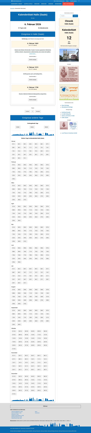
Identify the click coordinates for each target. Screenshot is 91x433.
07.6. (47, 248)
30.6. (19, 262)
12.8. (36, 293)
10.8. (25, 293)
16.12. (32, 383)
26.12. (20, 390)
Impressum (37, 412)
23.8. (19, 300)
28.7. (47, 279)
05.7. (36, 268)
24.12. (45, 387)
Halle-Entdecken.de (16, 1)
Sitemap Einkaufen (36, 431)
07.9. (47, 310)
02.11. (20, 355)
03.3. (25, 185)
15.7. (13, 275)
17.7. (25, 275)
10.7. (25, 272)
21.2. (47, 171)
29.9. (13, 324)
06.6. (42, 248)
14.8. (47, 293)
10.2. (25, 168)
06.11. (45, 355)
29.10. (39, 345)
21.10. (26, 341)
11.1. (30, 147)
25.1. (30, 154)
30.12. (45, 390)
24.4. (25, 217)
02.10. (20, 331)
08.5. (13, 230)
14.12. (20, 383)
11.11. (39, 359)
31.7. (25, 282)
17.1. (25, 151)
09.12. (26, 379)
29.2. (13, 178)
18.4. (30, 213)
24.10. (45, 341)
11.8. (30, 293)
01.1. (13, 144)
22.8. (13, 300)
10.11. (32, 359)
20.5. (42, 234)
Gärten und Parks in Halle (68, 115)
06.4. (42, 206)
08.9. (13, 314)
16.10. (32, 338)
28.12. (32, 390)
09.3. (19, 189)
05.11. (39, 355)
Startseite (12, 8)
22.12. (32, 387)
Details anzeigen (32, 59)
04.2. (30, 164)
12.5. (36, 230)
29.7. (13, 282)
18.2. (30, 171)
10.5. (25, 230)
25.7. (30, 279)
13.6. (42, 251)
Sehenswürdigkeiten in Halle (17, 411)
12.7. (36, 272)
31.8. (25, 303)
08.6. (13, 251)
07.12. (13, 379)
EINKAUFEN (36, 3)
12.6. (36, 251)
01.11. (13, 355)
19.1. (36, 151)
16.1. (19, 151)
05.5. (36, 227)
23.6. (19, 258)
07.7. (47, 268)
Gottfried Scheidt (66, 112)
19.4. (36, 213)
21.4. (47, 213)
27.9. (42, 321)
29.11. (39, 369)
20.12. (20, 387)
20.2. (42, 171)
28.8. (47, 300)
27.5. (42, 237)
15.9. (13, 317)
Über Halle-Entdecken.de (59, 1)
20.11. (20, 366)
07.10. (13, 334)
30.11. (45, 369)
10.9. (25, 314)
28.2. (47, 175)
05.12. (39, 376)
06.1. (42, 144)
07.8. (47, 289)
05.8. (36, 289)
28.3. (47, 196)
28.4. (47, 217)
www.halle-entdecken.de (15, 428)
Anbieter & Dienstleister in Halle (17, 415)
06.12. (45, 376)
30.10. (45, 345)
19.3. (36, 192)
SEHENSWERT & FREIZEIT (16, 3)
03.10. (26, 331)
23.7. (19, 279)
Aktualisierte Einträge (67, 107)
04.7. (30, 268)
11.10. (39, 334)
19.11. (13, 366)
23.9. (19, 321)
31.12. (13, 394)
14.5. (47, 230)
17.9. (25, 317)
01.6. (13, 248)
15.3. (13, 192)
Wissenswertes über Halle (16, 418)
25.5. (30, 237)
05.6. (36, 248)
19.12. (13, 387)
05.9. (36, 310)
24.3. (25, 196)
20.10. (20, 341)
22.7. (13, 279)
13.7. (42, 272)
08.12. (20, 379)
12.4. (36, 210)
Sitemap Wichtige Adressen (53, 431)
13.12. (13, 383)
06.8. (42, 289)
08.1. (13, 147)
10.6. (25, 251)
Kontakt (32, 428)
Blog (67, 1)
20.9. (42, 317)
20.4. (42, 213)
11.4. (30, 210)
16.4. (19, 213)
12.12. (45, 379)
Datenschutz (23, 428)
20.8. (42, 296)
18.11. (45, 362)
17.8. (25, 296)
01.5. (13, 227)
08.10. (20, 334)
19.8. (36, 296)
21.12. (26, 387)
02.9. (19, 310)
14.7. (47, 272)
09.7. (19, 272)
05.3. (36, 185)
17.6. (25, 255)
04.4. (30, 206)
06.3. (42, 185)
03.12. (26, 376)
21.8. (47, 296)
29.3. (13, 199)
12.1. (36, 147)
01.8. (13, 289)
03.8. (25, 289)
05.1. (36, 144)
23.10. (39, 341)
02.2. (19, 164)
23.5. (19, 237)
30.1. (19, 158)
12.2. (36, 168)
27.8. (42, 300)
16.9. (19, 317)
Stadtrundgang (73, 1)
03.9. (25, 310)
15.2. (13, 171)
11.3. (30, 189)
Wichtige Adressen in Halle (16, 416)
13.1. (42, 147)
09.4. (19, 210)
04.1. (30, 144)
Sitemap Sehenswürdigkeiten (16, 431)
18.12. (45, 383)
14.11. (20, 362)
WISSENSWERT (58, 3)
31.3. (25, 199)
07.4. (47, 206)
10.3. (25, 189)
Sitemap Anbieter (44, 431)
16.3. (19, 192)
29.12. (39, 390)
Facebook (27, 111)
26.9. (36, 321)
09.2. (19, 168)
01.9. (13, 310)
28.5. (47, 237)
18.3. (30, 192)
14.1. (47, 147)
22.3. (13, 196)
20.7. (42, 275)
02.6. (19, 248)
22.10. (32, 341)
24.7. (25, 279)
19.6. (36, 255)
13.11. (13, 362)
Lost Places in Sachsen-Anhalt (69, 133)
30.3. (19, 199)
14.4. (47, 210)
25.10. (13, 345)
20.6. (42, 255)
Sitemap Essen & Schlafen (27, 431)
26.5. (36, 237)
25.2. (30, 175)
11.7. (30, 272)
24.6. (25, 258)
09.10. (26, 334)
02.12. (20, 376)
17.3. (25, 192)
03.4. (25, 206)
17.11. (39, 362)
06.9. (42, 310)
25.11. (13, 369)
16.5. (19, 234)
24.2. (25, 175)
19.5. (36, 234)
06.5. (42, 227)
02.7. (19, 268)
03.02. (17, 127)
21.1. (47, 151)
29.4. (13, 220)
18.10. (45, 338)
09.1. (19, 147)
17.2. (25, 171)
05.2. (36, 164)
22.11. (32, 366)
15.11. (26, 362)
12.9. (36, 314)
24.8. (25, 300)
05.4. (36, 206)
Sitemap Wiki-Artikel (72, 431)
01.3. (13, 185)
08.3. (13, 189)
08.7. (13, 272)
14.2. (47, 168)
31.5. (25, 241)
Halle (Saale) (65, 117)
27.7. (42, 279)
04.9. (30, 310)
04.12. (32, 376)
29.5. (13, 241)
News (36, 411)
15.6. (13, 255)
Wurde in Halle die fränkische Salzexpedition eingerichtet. (32, 94)
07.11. (13, 359)
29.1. (13, 158)
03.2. (25, 164)
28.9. (47, 321)
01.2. (13, 164)
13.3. (42, 189)
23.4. (19, 217)
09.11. (26, 359)
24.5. (25, 237)
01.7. (13, 268)
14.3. (47, 189)
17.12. (39, 383)
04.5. (30, 227)
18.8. (30, 296)
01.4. (13, 206)
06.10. (45, 331)
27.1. (42, 154)
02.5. (19, 227)
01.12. (13, 376)
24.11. (45, 366)
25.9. (30, 321)
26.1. (36, 154)
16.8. (19, 296)
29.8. (13, 303)
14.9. (47, 314)
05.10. (39, 331)
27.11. (26, 369)
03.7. (25, 268)
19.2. (36, 171)
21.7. (47, 275)
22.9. (13, 321)
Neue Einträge (65, 105)
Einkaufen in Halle (15, 414)
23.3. (19, 196)
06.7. (42, 268)
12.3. (36, 189)
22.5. (13, 237)
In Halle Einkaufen (66, 114)
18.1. (30, 151)
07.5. (47, 227)
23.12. (39, 387)
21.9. (47, 317)
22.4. (13, 217)
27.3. (42, 196)
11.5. (30, 230)
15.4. (13, 213)
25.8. (30, 300)
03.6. (25, 248)
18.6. (30, 255)
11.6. (30, 251)
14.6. (47, 251)
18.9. (30, 317)
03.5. (25, 227)
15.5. (13, 234)
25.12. (13, 390)
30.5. (19, 241)
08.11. (20, 359)
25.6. (30, 258)
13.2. (42, 168)
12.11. (45, 359)
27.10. (26, 345)
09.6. (19, 251)
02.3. (19, 185)
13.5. (42, 230)
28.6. (47, 258)
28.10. (32, 345)
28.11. (32, 369)
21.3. (47, 192)
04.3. (30, 185)
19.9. (36, 317)
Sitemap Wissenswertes (63, 431)
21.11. (26, 366)
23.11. (39, 366)
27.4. (42, 217)
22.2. (13, 175)
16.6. (19, 255)
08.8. (13, 293)
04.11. (32, 355)
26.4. (36, 217)
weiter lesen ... (32, 53)
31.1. (25, 158)
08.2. (13, 168)
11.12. (39, 379)
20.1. (42, 151)
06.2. (42, 164)
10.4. (25, 210)
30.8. (19, 303)
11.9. (30, 314)
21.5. (47, 234)
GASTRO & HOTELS (28, 3)
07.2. (47, 164)
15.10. (26, 338)
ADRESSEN (50, 3)
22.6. (13, 258)
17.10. (39, 338)
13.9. (42, 314)
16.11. (32, 362)
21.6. (47, 255)
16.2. (19, 171)
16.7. (19, 275)
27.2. (42, 175)
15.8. (13, 296)
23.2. (19, 175)
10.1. (25, 147)
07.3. (47, 185)
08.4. (13, 210)
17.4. (25, 213)
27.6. (42, 258)
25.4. (30, 217)
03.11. (26, 355)
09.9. (19, 314)
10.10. (32, 334)
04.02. (32, 127)
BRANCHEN (43, 3)
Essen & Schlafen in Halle (16, 412)
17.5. (25, 234)
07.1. (47, 144)
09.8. (19, 293)
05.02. (46, 127)
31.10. (13, 348)
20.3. (42, 192)
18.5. (30, 234)
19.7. (36, 275)
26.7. (36, 279)
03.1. (25, 144)
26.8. (36, 300)
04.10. (32, 331)
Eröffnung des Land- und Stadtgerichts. (32, 73)
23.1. (19, 154)
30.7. (19, 282)
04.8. (30, 289)
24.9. (25, 321)
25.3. (30, 196)
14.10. (20, 338)
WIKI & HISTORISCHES (68, 3)
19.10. (13, 341)
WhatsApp (38, 111)
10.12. (32, 379)
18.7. (30, 275)
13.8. (42, 293)
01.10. (13, 331)
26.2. (36, 175)
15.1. (13, 151)
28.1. (47, 154)
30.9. (19, 324)
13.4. (42, 210)
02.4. (19, 206)
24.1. (25, 154)
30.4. (19, 220)
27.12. (26, 390)
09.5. (19, 230)
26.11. (20, 369)
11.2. (30, 168)
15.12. (26, 383)
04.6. (30, 248)
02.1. (19, 144)
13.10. (13, 338)
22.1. (13, 154)
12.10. (45, 334)
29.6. (13, 262)
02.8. (19, 289)
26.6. (36, 258)
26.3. (36, 196)
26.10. (20, 345)
